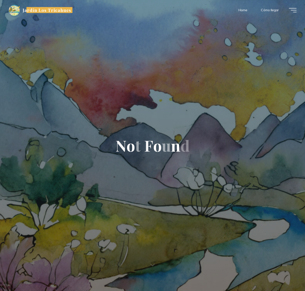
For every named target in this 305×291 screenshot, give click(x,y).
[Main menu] (293, 10)
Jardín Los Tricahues (47, 10)
